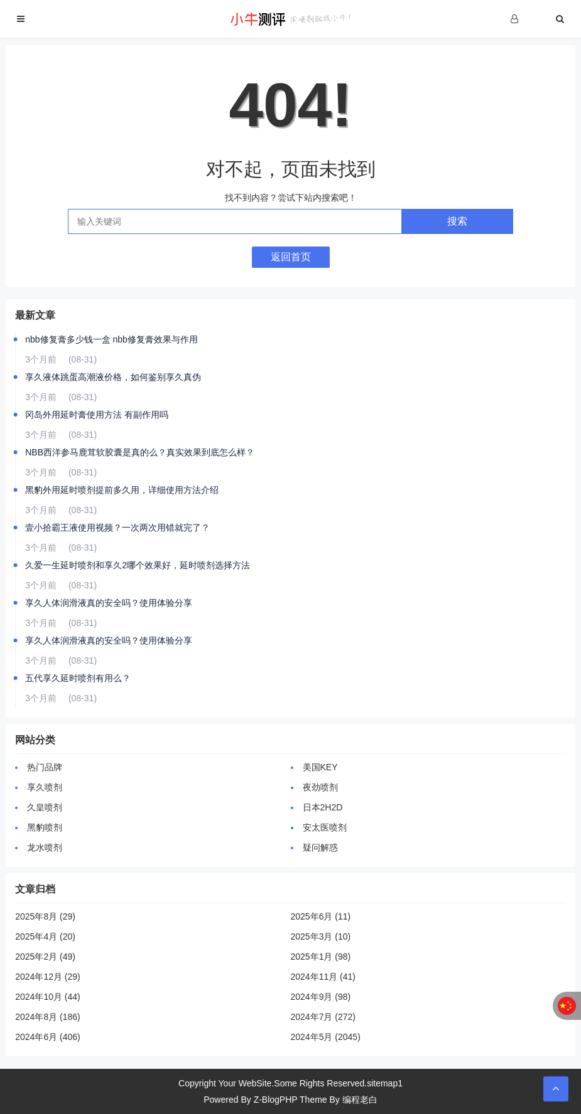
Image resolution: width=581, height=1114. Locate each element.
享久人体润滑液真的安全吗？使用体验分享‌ (108, 603)
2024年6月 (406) (47, 1037)
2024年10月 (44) (47, 997)
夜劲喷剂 (320, 787)
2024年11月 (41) (323, 977)
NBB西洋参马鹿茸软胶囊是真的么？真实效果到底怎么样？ (139, 452)
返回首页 (291, 257)
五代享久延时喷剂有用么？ (78, 678)
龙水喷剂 (44, 847)
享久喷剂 (44, 787)
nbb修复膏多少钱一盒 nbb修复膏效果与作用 (111, 339)
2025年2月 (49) (45, 957)
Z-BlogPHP (276, 1100)
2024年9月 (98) (321, 997)
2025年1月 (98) (321, 957)
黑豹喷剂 (44, 827)
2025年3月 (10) (321, 936)
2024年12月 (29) (47, 977)
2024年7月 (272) (323, 1017)
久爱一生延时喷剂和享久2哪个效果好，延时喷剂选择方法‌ (137, 565)
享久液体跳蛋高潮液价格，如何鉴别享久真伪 (113, 377)
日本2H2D (323, 807)
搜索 (457, 221)
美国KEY (320, 767)
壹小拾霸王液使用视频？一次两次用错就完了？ (117, 528)
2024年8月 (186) (47, 1017)
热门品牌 (44, 767)
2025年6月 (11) (321, 916)
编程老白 (359, 1100)
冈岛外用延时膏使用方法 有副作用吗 (96, 415)
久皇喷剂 (44, 807)
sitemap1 (385, 1083)
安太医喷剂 (325, 827)
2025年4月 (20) (45, 936)
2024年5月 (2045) (326, 1037)
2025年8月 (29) (45, 916)
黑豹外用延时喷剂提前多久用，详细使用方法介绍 (122, 490)
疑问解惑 (320, 847)
